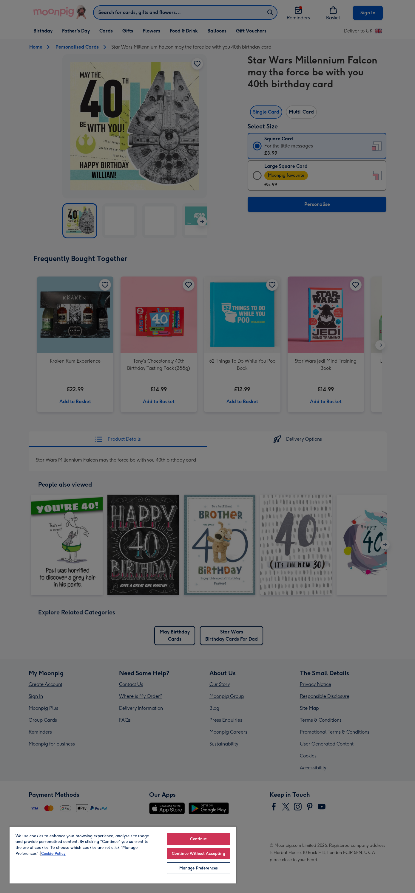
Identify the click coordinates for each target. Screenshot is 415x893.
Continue (198, 839)
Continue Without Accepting (198, 853)
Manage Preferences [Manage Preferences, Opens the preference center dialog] (198, 868)
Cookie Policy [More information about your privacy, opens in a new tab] (53, 853)
